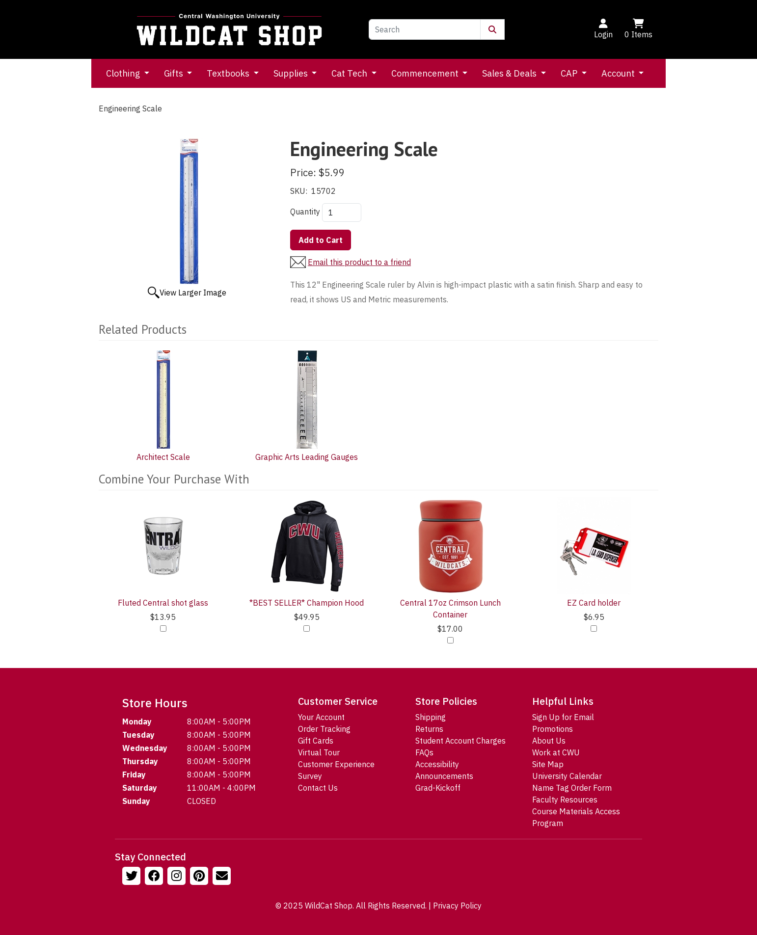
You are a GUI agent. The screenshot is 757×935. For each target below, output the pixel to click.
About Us (549, 741)
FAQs (424, 752)
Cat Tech (350, 73)
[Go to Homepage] (229, 29)
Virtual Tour (319, 752)
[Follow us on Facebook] (155, 877)
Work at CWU (556, 752)
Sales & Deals (510, 73)
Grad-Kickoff (437, 788)
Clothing (124, 73)
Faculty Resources (564, 799)
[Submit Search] (492, 29)
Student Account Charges (460, 741)
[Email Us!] (223, 877)
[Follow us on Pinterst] (200, 877)
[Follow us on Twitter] (132, 877)
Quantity (305, 211)
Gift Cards (315, 741)
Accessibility (437, 764)
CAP (570, 73)
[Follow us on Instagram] (177, 877)
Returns (429, 729)
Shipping (430, 717)
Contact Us (318, 788)
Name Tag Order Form (572, 788)
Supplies (291, 73)
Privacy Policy (457, 905)
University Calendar (567, 776)
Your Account (321, 717)
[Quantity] (341, 212)
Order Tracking (324, 729)
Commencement (425, 73)
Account (619, 73)
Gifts (174, 73)
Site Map (548, 764)
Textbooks (229, 73)
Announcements (444, 776)
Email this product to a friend (359, 262)
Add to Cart (320, 240)
